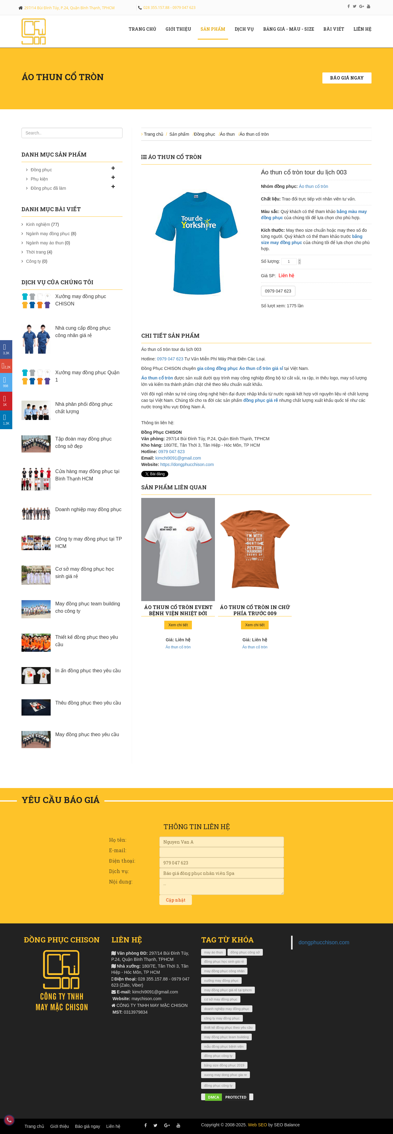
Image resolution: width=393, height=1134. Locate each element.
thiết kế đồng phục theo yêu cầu (228, 1027)
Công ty (33, 261)
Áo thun (227, 134)
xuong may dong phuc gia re (225, 1075)
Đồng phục (41, 169)
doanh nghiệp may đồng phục (226, 1009)
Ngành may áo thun (45, 242)
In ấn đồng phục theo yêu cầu (88, 670)
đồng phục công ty (218, 1056)
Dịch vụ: (119, 871)
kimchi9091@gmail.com (178, 458)
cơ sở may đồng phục (220, 999)
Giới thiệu (59, 1126)
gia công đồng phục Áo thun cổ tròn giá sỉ (240, 368)
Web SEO (257, 1124)
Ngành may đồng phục (48, 233)
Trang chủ (145, 29)
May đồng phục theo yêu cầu (87, 734)
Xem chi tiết (178, 625)
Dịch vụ (247, 29)
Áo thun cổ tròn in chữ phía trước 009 (255, 610)
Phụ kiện (39, 179)
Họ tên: (117, 840)
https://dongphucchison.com (187, 464)
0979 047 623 (278, 291)
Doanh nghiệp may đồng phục (88, 509)
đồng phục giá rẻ (260, 400)
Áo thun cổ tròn (254, 134)
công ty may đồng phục (222, 1018)
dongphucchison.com (324, 942)
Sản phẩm (215, 29)
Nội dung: (120, 881)
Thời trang (36, 252)
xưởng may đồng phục (221, 980)
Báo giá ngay (347, 78)
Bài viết (336, 29)
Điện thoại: (122, 860)
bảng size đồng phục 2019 (224, 1065)
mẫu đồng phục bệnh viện (223, 1046)
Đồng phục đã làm (48, 188)
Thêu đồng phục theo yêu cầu (88, 702)
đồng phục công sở (245, 952)
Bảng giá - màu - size (291, 29)
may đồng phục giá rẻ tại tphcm (228, 990)
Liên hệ (364, 29)
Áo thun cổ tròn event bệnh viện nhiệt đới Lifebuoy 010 (178, 613)
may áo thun (213, 952)
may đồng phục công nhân (224, 971)
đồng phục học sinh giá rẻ (224, 961)
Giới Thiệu (180, 29)
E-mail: (117, 850)
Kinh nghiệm (38, 224)
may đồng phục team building (226, 1037)
